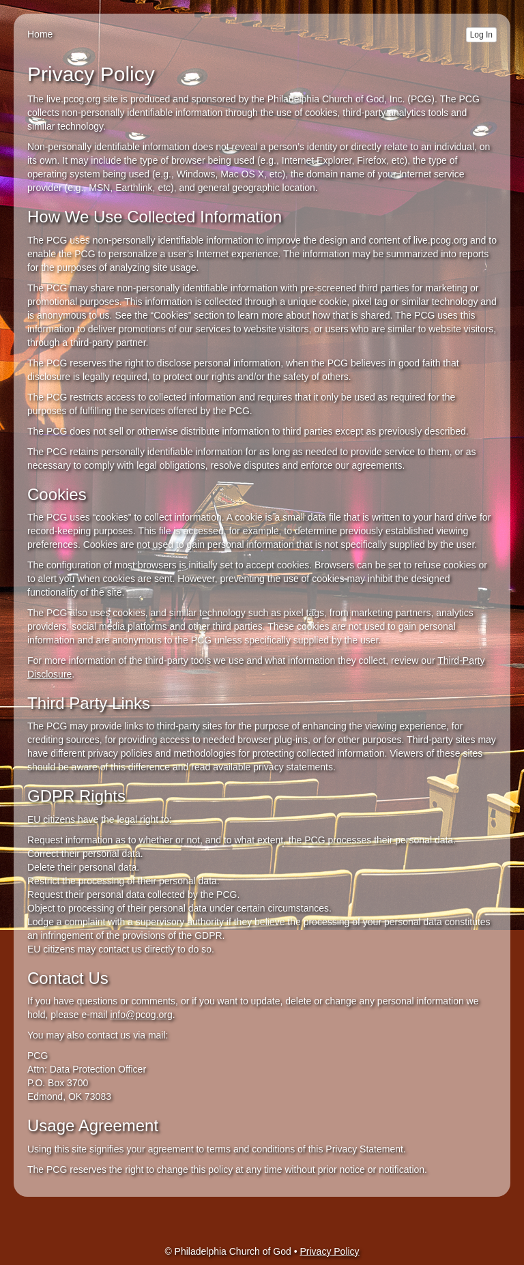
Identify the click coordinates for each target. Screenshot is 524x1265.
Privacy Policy (329, 1251)
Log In (481, 35)
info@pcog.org (141, 1014)
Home (40, 34)
